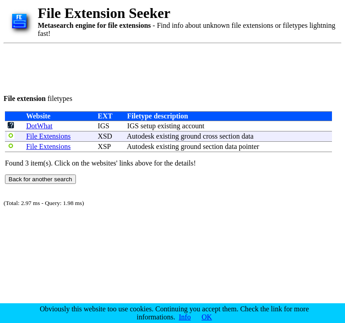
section (229, 136)
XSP (104, 146)
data (248, 136)
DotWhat (39, 126)
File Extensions (48, 136)
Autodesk (140, 136)
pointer (249, 146)
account (193, 126)
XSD (105, 136)
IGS (104, 126)
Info (185, 317)
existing (169, 126)
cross (210, 136)
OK (207, 317)
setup (148, 126)
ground (191, 136)
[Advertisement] (167, 67)
